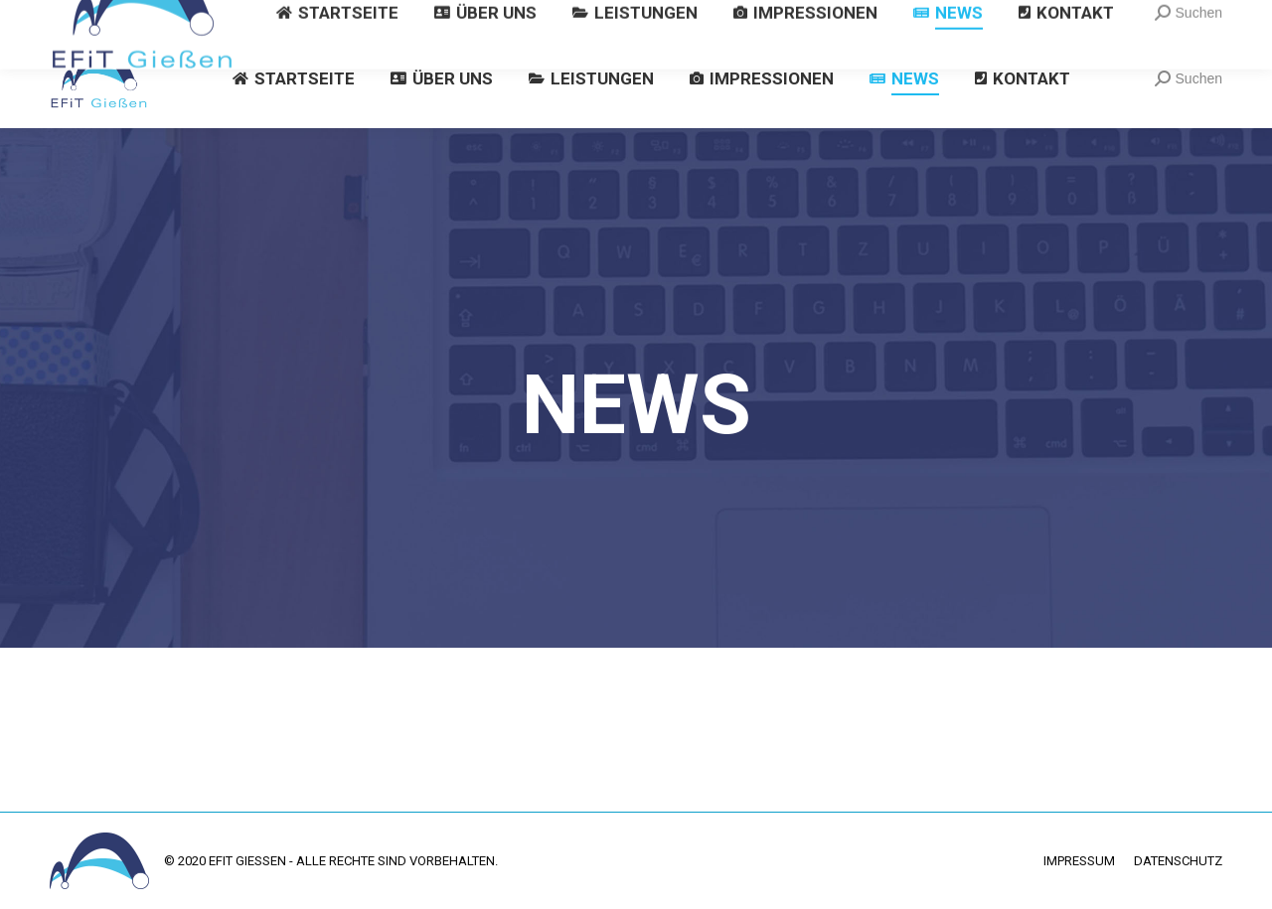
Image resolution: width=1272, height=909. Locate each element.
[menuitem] (294, 78)
